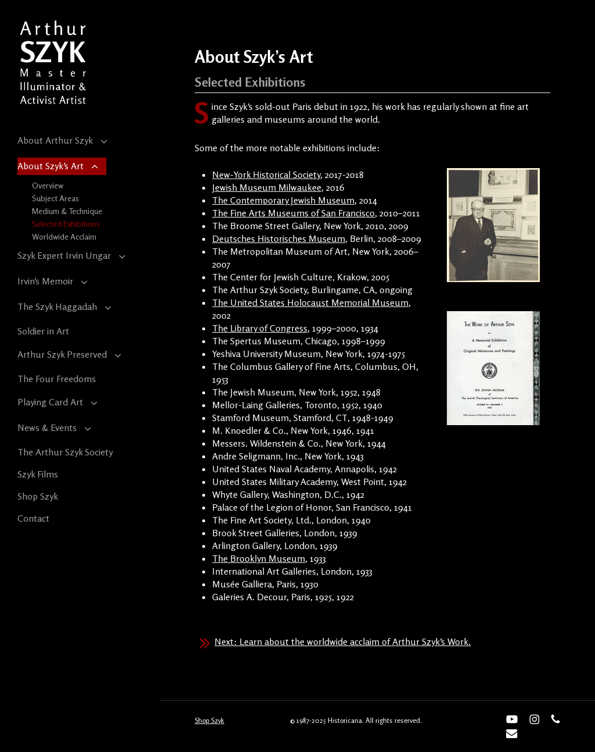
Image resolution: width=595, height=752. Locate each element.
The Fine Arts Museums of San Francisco (293, 213)
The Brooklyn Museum (258, 558)
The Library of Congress (259, 328)
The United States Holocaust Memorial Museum (310, 302)
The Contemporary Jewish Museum (283, 200)
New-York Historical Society (266, 174)
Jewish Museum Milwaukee (266, 187)
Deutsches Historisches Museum (278, 238)
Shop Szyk (209, 720)
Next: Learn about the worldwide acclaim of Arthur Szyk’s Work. (342, 641)
